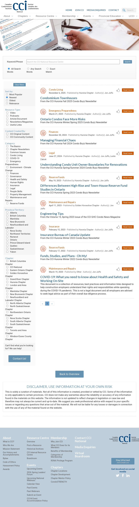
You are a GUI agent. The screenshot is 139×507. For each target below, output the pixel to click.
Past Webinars (33, 491)
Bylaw (5, 458)
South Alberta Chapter (18, 321)
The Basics (13, 146)
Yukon (10, 252)
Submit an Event (34, 495)
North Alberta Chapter (18, 303)
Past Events (32, 488)
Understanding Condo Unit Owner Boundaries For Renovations (83, 164)
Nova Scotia (13, 231)
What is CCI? (8, 441)
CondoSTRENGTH (59, 482)
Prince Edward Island (17, 243)
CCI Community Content (19, 137)
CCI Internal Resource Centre (36, 453)
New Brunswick (15, 221)
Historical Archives (35, 449)
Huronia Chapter (15, 282)
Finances (12, 173)
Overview (31, 441)
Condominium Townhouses (58, 98)
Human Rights (14, 182)
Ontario (11, 240)
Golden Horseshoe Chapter (87, 205)
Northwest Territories (17, 234)
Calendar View (33, 484)
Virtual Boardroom (82, 454)
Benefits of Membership (61, 451)
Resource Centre (45, 16)
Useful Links (13, 125)
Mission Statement (11, 449)
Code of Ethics (9, 462)
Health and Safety (16, 179)
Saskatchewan (14, 249)
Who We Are (8, 445)
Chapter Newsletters (17, 149)
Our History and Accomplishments (11, 453)
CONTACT (114, 10)
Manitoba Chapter (16, 291)
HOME (69, 10)
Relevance (12, 103)
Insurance (12, 185)
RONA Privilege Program (61, 460)
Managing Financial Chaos (58, 140)
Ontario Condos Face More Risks (62, 119)
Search (128, 62)
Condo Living (13, 155)
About (7, 16)
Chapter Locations (59, 471)
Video (10, 113)
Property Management (18, 194)
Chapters (23, 16)
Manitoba (12, 218)
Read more (127, 90)
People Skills (13, 191)
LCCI (131, 16)
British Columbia (15, 215)
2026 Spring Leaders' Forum (36, 473)
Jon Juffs (109, 93)
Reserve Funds (14, 203)
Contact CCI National (83, 439)
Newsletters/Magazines (19, 122)
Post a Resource (34, 445)
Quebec (11, 246)
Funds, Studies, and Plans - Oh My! (63, 256)
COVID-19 (12, 158)
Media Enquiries (96, 10)
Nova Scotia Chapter (17, 318)
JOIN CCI (79, 10)
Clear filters (19, 85)
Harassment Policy (11, 465)
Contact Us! (19, 358)
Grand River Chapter (17, 279)
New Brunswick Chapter (19, 294)
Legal (10, 188)
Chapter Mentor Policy (61, 478)
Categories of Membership (57, 456)
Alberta (11, 212)
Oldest (10, 100)
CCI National (13, 267)
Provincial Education (110, 16)
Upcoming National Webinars (35, 479)
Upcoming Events (34, 469)
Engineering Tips (52, 213)
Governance (13, 176)
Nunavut (11, 237)
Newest (10, 97)
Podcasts (12, 116)
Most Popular (13, 94)
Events (87, 16)
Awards (6, 469)
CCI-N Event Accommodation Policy (37, 499)
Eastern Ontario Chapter (19, 270)
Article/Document (16, 119)
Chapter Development (60, 474)
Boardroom (32, 458)
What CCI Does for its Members (60, 446)
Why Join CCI (57, 441)
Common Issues (15, 152)
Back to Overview (69, 374)
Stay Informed (123, 461)
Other (79, 272)
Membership (69, 16)
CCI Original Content (17, 134)
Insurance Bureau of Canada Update (65, 235)
